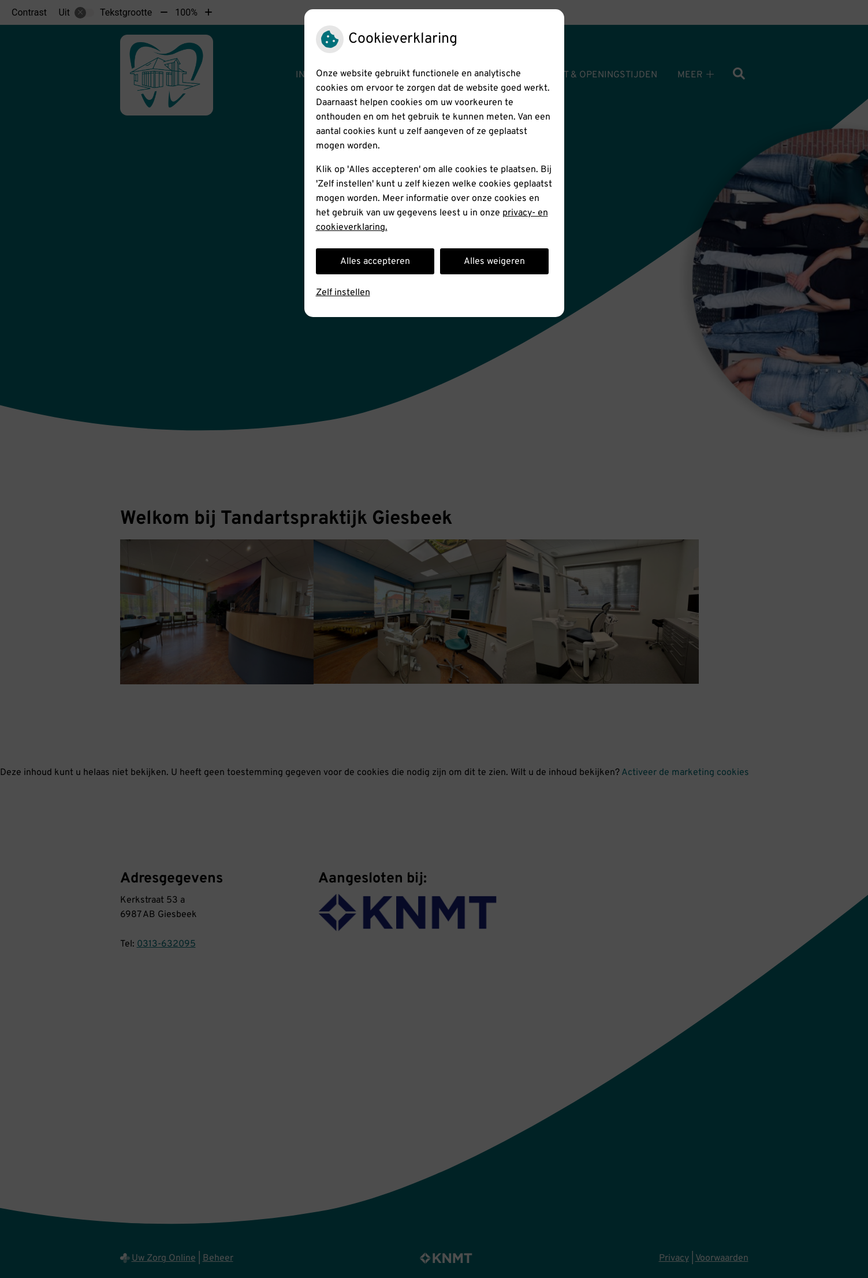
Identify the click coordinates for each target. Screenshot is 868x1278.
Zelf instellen (343, 293)
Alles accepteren (375, 261)
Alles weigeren (494, 261)
